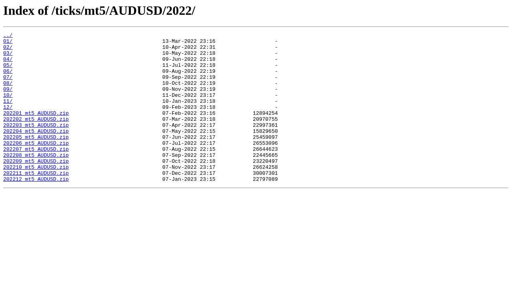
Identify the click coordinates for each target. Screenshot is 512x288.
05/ (7, 72)
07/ (7, 86)
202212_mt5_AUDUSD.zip (36, 208)
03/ (7, 57)
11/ (7, 115)
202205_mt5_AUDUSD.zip (36, 158)
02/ (7, 50)
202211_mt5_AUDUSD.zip (36, 201)
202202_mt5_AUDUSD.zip (36, 136)
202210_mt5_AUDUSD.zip (36, 194)
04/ (7, 64)
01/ (7, 43)
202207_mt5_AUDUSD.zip (36, 172)
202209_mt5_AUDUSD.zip (36, 187)
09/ (7, 100)
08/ (7, 93)
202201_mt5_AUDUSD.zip (36, 129)
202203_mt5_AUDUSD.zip (36, 144)
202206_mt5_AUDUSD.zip (36, 165)
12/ (7, 122)
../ (7, 36)
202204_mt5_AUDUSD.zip (36, 151)
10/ (7, 108)
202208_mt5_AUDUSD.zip (36, 180)
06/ (7, 79)
